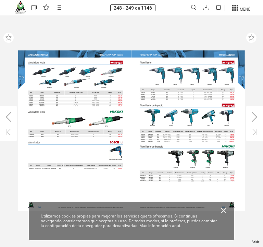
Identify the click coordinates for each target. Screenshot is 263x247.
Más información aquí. (160, 225)
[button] (34, 7)
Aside (256, 242)
